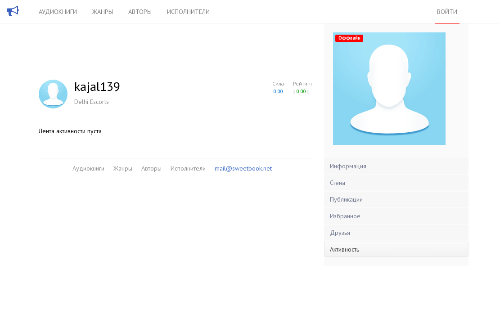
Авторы (140, 12)
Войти (447, 12)
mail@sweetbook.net (243, 168)
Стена (337, 183)
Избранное (345, 216)
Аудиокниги (58, 12)
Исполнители (188, 12)
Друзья (340, 233)
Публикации (346, 199)
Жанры (102, 12)
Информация (348, 166)
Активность (344, 249)
